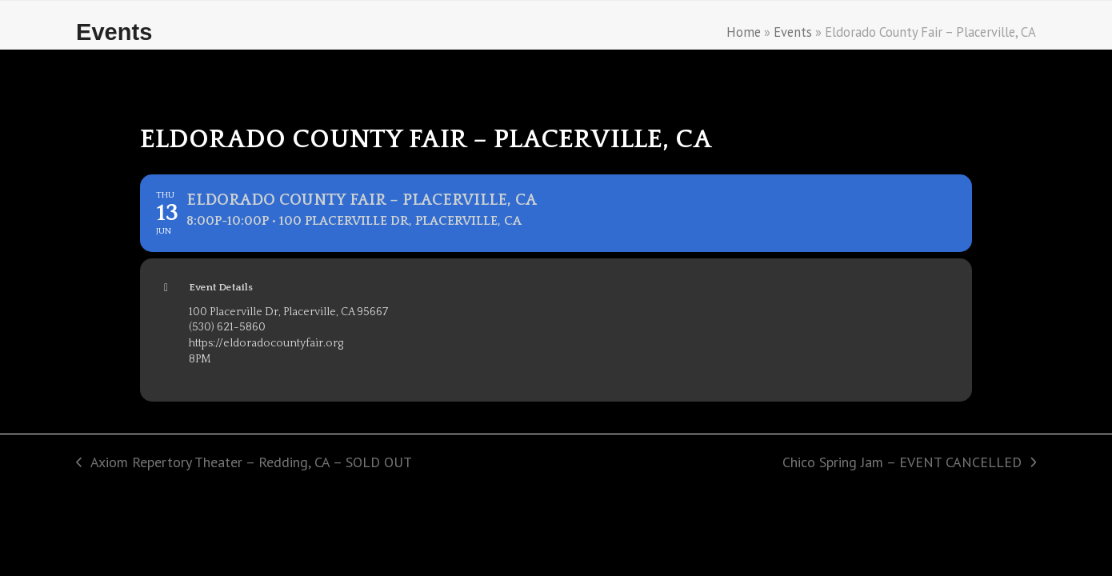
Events (793, 32)
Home (743, 32)
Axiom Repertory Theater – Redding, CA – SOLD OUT (244, 463)
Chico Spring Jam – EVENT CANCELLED (909, 463)
